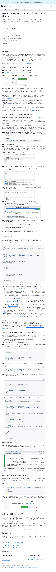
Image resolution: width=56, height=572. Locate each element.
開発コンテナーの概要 (23, 63)
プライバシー (16, 567)
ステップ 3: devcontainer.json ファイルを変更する (20, 332)
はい (5, 558)
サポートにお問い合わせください (35, 559)
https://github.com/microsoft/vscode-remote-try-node (16, 72)
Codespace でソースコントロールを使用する (18, 529)
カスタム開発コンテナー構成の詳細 (12, 227)
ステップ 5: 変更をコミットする (13, 514)
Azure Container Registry (31, 288)
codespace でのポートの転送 (11, 301)
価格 (25, 567)
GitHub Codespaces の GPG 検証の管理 (12, 545)
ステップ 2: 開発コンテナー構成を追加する (17, 114)
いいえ (10, 558)
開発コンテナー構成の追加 (23, 9)
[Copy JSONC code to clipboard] (43, 367)
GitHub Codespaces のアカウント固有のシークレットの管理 (17, 544)
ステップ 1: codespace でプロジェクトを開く (18, 67)
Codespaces (5, 9)
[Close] (53, 2)
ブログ (38, 567)
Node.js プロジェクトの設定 (35, 9)
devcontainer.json (7, 236)
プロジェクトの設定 (13, 9)
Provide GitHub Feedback (34, 557)
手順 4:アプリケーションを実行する (14, 475)
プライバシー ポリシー (6, 560)
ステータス (22, 567)
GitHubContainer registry (16, 288)
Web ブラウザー (18, 298)
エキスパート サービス (31, 567)
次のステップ (7, 533)
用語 (12, 567)
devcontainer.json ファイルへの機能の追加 (13, 542)
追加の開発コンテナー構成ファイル (10, 320)
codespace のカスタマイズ (9, 98)
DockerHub (7, 288)
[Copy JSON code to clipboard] (43, 350)
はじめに (6, 51)
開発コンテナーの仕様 (13, 305)
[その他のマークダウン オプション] (14, 28)
